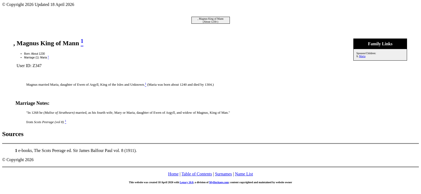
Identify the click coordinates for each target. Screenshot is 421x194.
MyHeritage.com (218, 182)
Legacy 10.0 (186, 182)
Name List (244, 174)
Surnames (223, 174)
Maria (362, 56)
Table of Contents (197, 174)
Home (173, 174)
